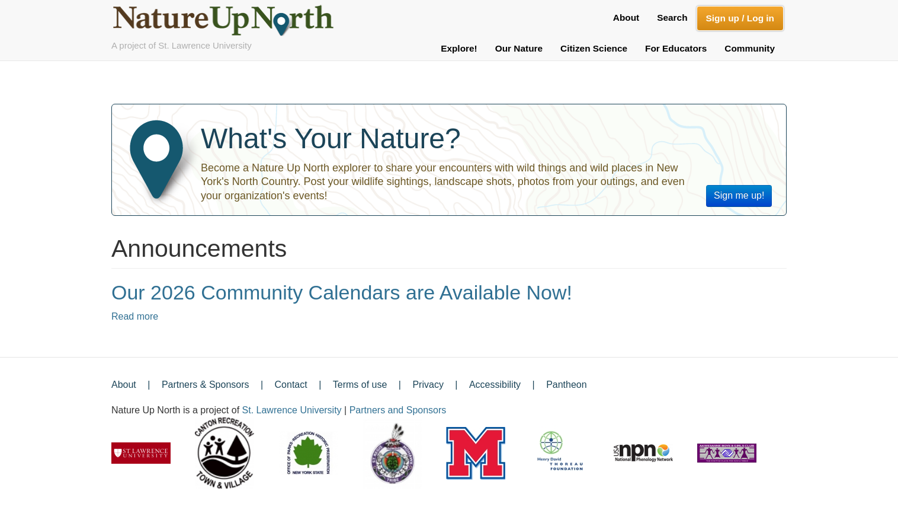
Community (749, 48)
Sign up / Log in (740, 18)
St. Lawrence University (292, 410)
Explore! (459, 48)
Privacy (427, 385)
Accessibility (495, 385)
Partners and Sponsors (398, 410)
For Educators (676, 48)
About (626, 17)
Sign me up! (739, 195)
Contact (291, 385)
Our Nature (519, 48)
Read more (134, 316)
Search (672, 17)
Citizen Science (593, 48)
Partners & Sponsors (205, 385)
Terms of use (360, 385)
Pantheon (566, 385)
